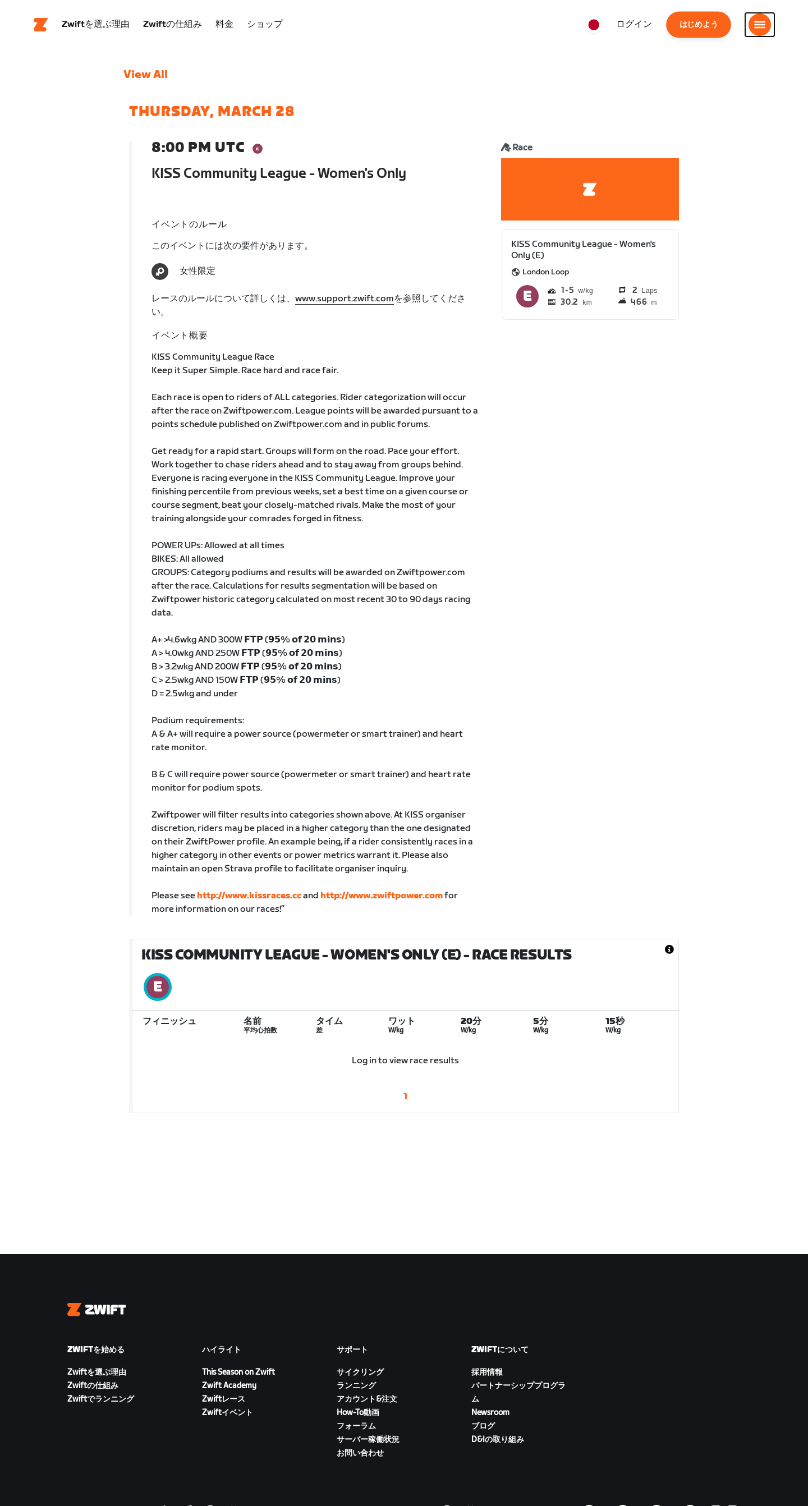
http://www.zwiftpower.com (381, 897)
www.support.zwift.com (344, 300)
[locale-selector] (594, 25)
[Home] (40, 25)
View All (145, 75)
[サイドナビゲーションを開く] (759, 25)
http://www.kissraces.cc (249, 897)
